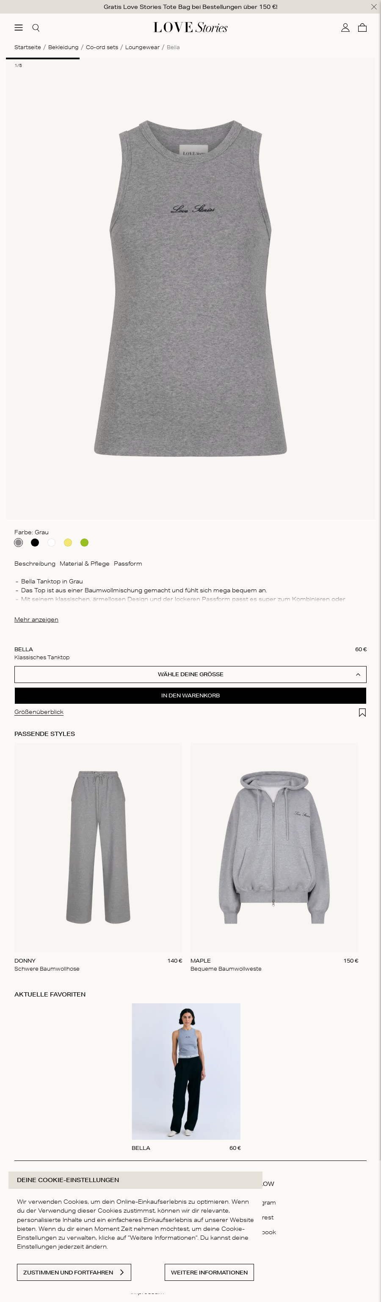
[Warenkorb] (362, 26)
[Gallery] (190, 857)
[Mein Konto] (345, 26)
